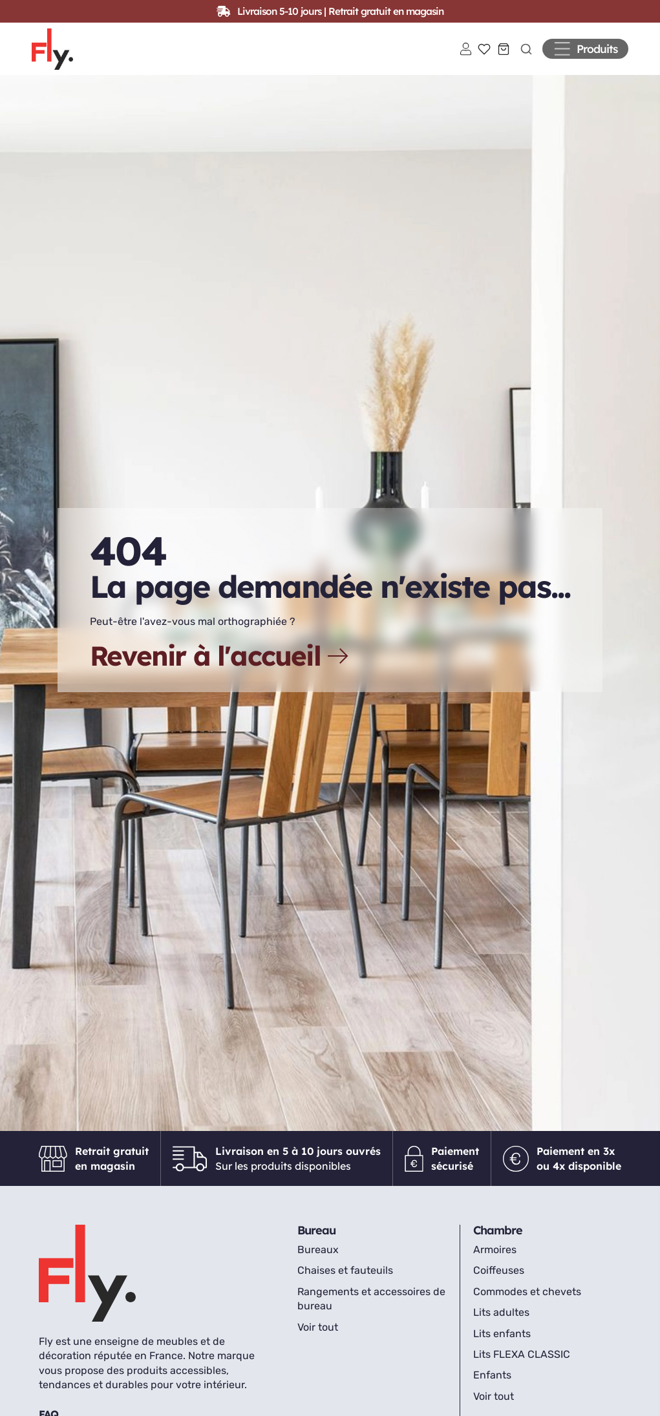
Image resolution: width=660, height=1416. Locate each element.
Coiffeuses (498, 1280)
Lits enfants (502, 1343)
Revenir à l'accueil (220, 665)
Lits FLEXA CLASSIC (521, 1364)
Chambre (497, 1239)
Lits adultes (501, 1322)
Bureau (316, 1239)
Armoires (494, 1259)
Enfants (492, 1385)
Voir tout (317, 1337)
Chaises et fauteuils (345, 1280)
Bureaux (318, 1259)
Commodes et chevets (527, 1301)
